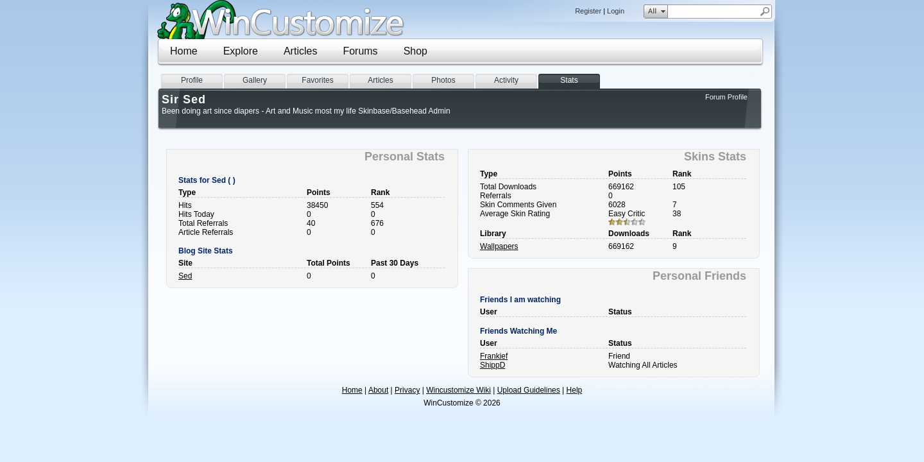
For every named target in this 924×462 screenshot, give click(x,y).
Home (184, 51)
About (378, 390)
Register (588, 11)
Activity (506, 80)
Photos (443, 80)
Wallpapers (499, 246)
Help (575, 390)
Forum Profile (726, 97)
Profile (192, 80)
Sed (185, 275)
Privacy (407, 390)
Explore (240, 51)
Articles (300, 51)
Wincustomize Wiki (458, 390)
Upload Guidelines (528, 390)
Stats (569, 80)
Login (615, 11)
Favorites (317, 80)
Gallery (255, 80)
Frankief (494, 356)
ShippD (492, 365)
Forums (360, 51)
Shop (415, 51)
